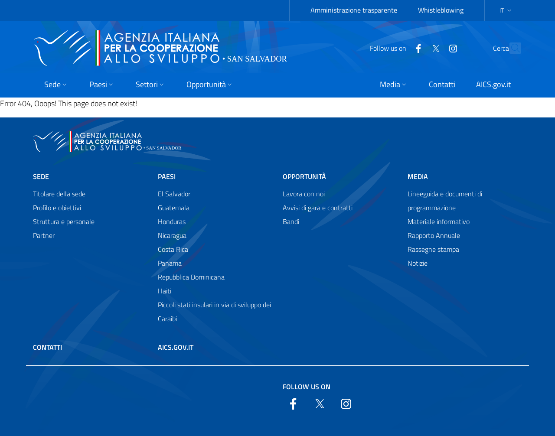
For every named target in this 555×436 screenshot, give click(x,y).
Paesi (167, 176)
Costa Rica (173, 249)
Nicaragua (172, 235)
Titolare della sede (59, 194)
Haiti (164, 291)
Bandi (291, 221)
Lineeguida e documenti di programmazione (445, 201)
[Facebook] (399, 47)
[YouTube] (434, 47)
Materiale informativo (439, 221)
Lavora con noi (304, 194)
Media (418, 176)
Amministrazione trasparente (353, 10)
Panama (170, 263)
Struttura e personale (64, 221)
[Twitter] (416, 47)
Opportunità (304, 176)
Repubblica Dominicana (191, 277)
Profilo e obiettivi (57, 207)
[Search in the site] (510, 48)
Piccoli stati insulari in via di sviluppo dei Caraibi (214, 311)
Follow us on (306, 386)
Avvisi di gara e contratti (318, 207)
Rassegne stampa (433, 249)
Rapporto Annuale (434, 235)
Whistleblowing (441, 10)
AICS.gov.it (175, 347)
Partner (44, 235)
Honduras (172, 221)
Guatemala (173, 207)
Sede (41, 176)
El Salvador (174, 194)
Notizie (418, 263)
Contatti (47, 347)
